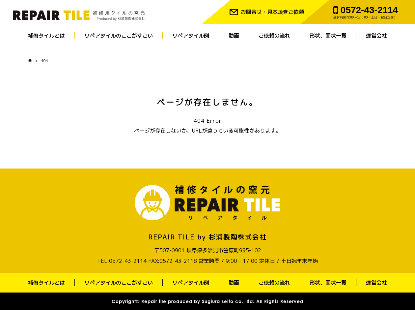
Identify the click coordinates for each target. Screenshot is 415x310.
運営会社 (376, 35)
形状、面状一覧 (328, 35)
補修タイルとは (46, 35)
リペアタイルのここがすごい (118, 35)
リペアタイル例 (190, 35)
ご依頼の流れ (274, 35)
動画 (234, 35)
